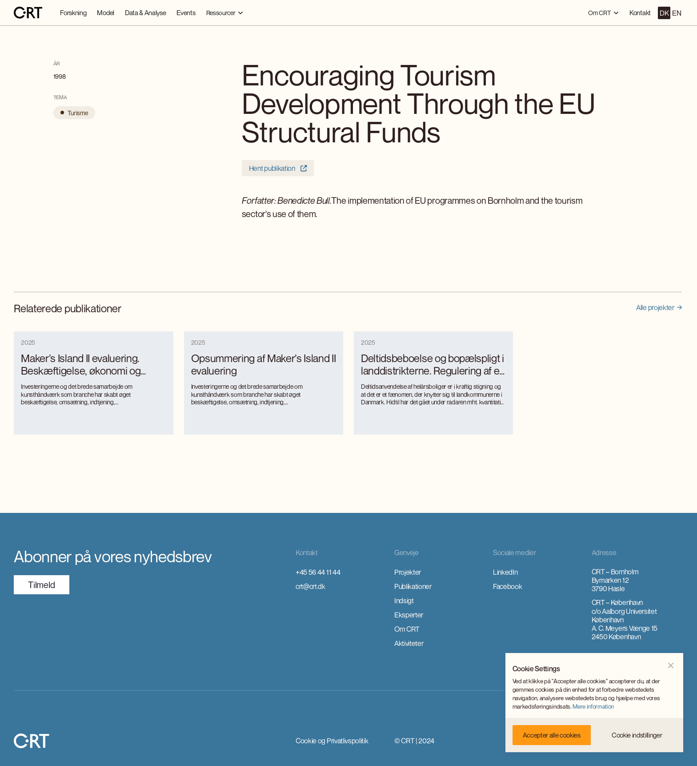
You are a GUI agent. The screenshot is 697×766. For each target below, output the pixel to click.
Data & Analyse (145, 12)
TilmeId (41, 584)
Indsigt (404, 600)
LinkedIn (505, 572)
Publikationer (413, 586)
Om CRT (407, 629)
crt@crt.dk (310, 586)
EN (676, 12)
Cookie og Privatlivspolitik (332, 740)
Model (105, 12)
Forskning (73, 12)
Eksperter (408, 614)
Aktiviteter (408, 643)
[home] (28, 13)
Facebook (507, 586)
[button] (225, 12)
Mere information (593, 706)
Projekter (407, 572)
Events (185, 12)
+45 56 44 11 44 (318, 572)
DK (664, 12)
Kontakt (640, 12)
